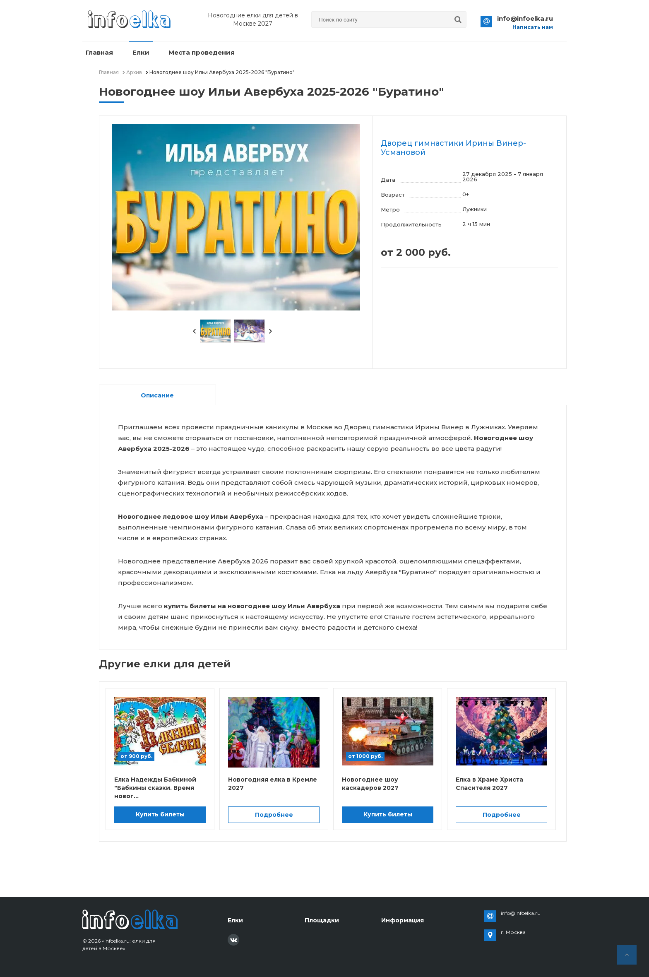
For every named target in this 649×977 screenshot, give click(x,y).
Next (271, 331)
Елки (136, 53)
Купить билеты (160, 814)
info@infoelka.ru (525, 18)
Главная (98, 53)
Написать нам (533, 27)
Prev (194, 331)
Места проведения (195, 53)
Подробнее (274, 814)
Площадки (322, 920)
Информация (402, 920)
